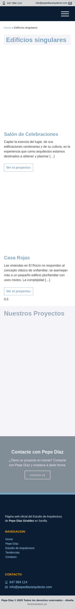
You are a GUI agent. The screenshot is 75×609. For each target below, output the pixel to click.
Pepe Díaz (11, 543)
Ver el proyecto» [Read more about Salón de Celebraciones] (18, 180)
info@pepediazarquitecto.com (51, 3)
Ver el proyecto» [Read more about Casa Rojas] (18, 303)
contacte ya (37, 475)
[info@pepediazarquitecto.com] (70, 3)
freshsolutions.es (37, 604)
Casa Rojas (17, 270)
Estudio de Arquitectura (19, 548)
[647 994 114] (3, 3)
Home (7, 27)
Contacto (11, 557)
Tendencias (12, 552)
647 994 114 (14, 3)
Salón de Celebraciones (31, 146)
